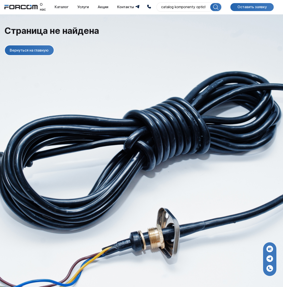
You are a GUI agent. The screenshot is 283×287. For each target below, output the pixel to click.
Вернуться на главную (29, 50)
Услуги (83, 7)
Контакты (125, 7)
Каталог (62, 7)
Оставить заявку (252, 7)
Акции (103, 7)
